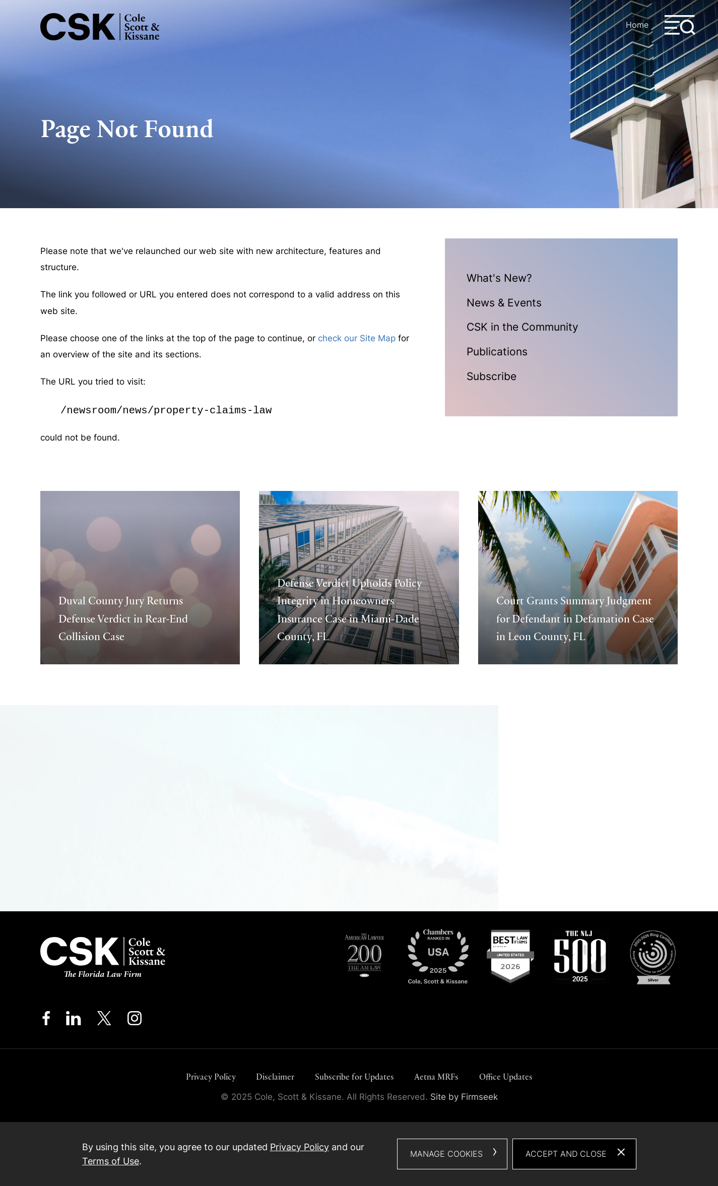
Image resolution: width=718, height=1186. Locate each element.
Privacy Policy (211, 1077)
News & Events (504, 302)
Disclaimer (275, 1077)
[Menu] (680, 25)
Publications (497, 351)
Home (637, 25)
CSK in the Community (522, 327)
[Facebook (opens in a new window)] (46, 1021)
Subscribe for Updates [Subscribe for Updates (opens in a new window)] (354, 1077)
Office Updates (506, 1077)
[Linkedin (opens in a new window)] (73, 1021)
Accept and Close (566, 1154)
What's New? (499, 278)
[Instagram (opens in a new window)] (135, 1021)
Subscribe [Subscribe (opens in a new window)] (491, 376)
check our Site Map (357, 338)
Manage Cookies (446, 1154)
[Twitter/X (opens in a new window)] (104, 1021)
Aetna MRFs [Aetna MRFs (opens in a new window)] (436, 1077)
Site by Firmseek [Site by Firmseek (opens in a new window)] (464, 1096)
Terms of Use (110, 1161)
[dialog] (359, 1153)
